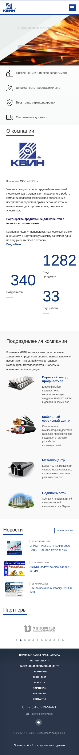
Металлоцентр (39, 660)
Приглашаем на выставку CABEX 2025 (50, 589)
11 (58, 640)
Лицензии (39, 677)
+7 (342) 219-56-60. (42, 707)
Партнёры (39, 688)
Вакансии (39, 693)
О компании (40, 671)
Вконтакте (38, 722)
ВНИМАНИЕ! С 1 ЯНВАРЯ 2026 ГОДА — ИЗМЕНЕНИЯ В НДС (49, 547)
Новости (39, 682)
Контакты (39, 699)
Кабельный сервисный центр (56, 418)
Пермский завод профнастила (55, 379)
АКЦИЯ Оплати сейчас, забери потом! (49, 568)
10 (54, 640)
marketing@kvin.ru (42, 713)
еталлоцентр (55, 460)
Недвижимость (54, 493)
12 (63, 640)
